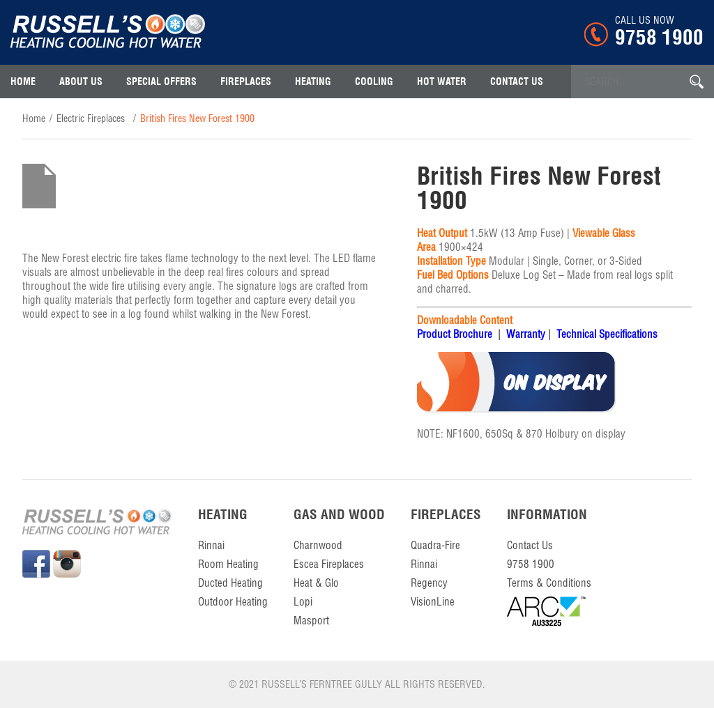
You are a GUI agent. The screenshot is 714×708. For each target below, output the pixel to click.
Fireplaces (245, 81)
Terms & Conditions (549, 583)
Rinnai (211, 545)
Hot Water (441, 81)
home (33, 118)
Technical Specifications (607, 334)
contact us (516, 81)
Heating (313, 81)
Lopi (303, 601)
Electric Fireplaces (90, 118)
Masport (311, 620)
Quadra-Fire (435, 545)
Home (23, 81)
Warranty (525, 334)
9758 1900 (659, 36)
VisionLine (433, 601)
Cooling (374, 81)
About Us (80, 81)
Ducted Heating (230, 583)
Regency (429, 583)
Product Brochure (454, 334)
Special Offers (161, 81)
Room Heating (228, 564)
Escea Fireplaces (329, 564)
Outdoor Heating (233, 601)
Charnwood (318, 545)
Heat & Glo (316, 583)
